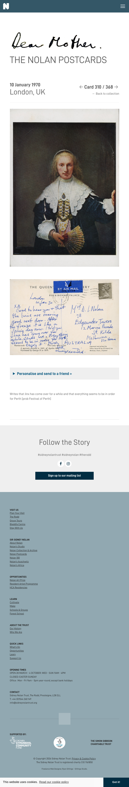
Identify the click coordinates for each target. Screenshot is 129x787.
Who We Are (16, 632)
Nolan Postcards (18, 554)
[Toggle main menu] (123, 6)
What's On (15, 647)
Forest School (17, 613)
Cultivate (14, 602)
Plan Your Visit (17, 513)
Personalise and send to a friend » (44, 373)
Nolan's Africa (17, 565)
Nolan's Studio (17, 546)
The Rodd (14, 516)
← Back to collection (105, 93)
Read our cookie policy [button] (54, 782)
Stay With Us (16, 528)
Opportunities (17, 650)
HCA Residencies (18, 587)
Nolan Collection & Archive (23, 550)
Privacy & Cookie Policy (84, 758)
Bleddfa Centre (17, 524)
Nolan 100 (15, 557)
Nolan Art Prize (17, 580)
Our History (15, 628)
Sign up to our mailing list (64, 475)
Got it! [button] (116, 782)
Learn (13, 654)
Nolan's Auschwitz (19, 561)
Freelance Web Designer (51, 769)
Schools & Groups (19, 610)
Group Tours (16, 520)
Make (12, 606)
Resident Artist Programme (24, 583)
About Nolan (16, 542)
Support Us (15, 658)
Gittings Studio (81, 769)
